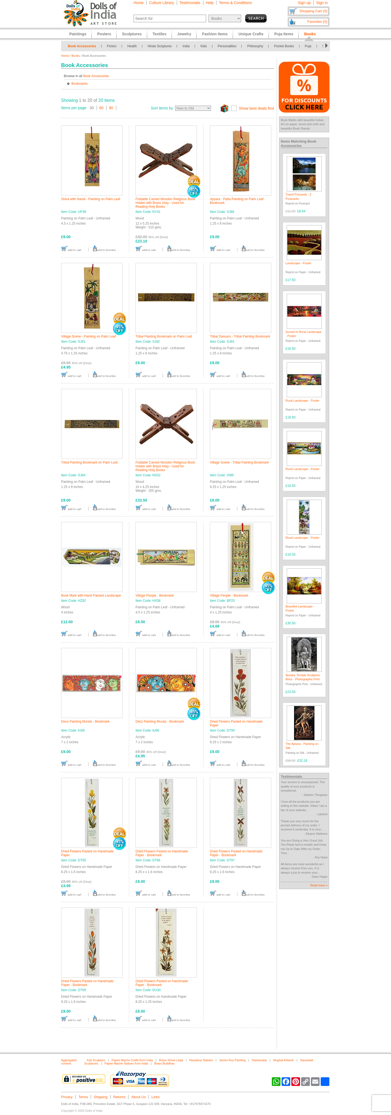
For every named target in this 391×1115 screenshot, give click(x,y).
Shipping (101, 1097)
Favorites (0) (317, 22)
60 (101, 108)
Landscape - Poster (298, 263)
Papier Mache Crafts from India (132, 1060)
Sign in (322, 3)
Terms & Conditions (235, 3)
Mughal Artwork (283, 1060)
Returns (119, 1097)
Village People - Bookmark (154, 595)
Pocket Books (284, 46)
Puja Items (283, 34)
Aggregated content (69, 1062)
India (186, 46)
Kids (203, 46)
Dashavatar (259, 1060)
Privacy (67, 1097)
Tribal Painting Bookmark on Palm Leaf (163, 336)
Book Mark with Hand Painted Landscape (91, 595)
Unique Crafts (250, 34)
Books (76, 55)
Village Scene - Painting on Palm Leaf (88, 336)
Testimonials (189, 3)
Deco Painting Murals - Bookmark (85, 721)
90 (111, 108)
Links (156, 1097)
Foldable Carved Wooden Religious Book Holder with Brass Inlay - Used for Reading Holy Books (165, 203)
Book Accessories (82, 46)
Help (210, 3)
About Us (138, 1097)
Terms (83, 1097)
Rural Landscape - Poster (303, 400)
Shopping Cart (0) (313, 11)
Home (139, 3)
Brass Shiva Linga (171, 1060)
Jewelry (184, 34)
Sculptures (131, 34)
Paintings (77, 34)
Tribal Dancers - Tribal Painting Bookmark (240, 336)
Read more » (318, 885)
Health (132, 46)
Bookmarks (79, 84)
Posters (104, 34)
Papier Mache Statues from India (126, 1063)
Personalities (227, 46)
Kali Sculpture (96, 1060)
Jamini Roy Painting (232, 1060)
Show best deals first (256, 108)
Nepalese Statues (201, 1060)
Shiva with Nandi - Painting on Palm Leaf (90, 199)
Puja (308, 46)
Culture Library (161, 3)
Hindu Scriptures (160, 46)
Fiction (111, 46)
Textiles (159, 34)
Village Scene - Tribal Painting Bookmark (239, 462)
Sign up (304, 3)
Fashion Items (215, 34)
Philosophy (255, 46)
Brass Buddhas (164, 1063)
